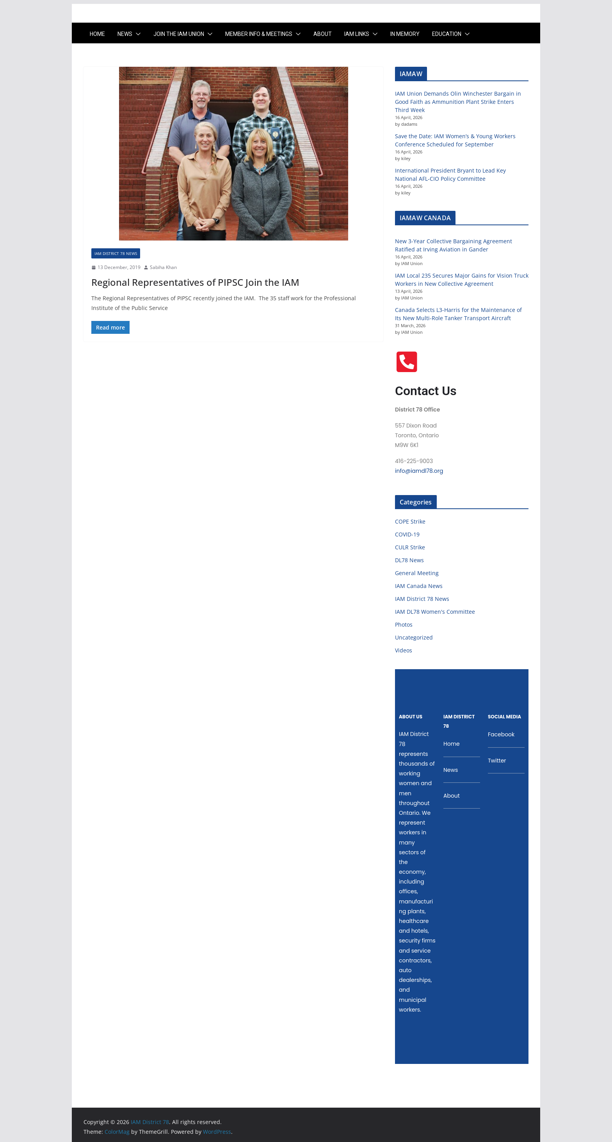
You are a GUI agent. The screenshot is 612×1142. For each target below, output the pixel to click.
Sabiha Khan (163, 267)
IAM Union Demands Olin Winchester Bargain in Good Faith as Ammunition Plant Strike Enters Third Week (458, 102)
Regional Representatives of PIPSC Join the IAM (195, 282)
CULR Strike (410, 547)
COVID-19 (407, 534)
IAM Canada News (419, 586)
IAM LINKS (356, 34)
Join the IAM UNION (178, 34)
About (322, 34)
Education (446, 34)
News (124, 34)
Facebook (501, 734)
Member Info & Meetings (258, 34)
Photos (404, 624)
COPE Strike (410, 521)
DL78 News (409, 560)
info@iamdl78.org (419, 471)
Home (97, 34)
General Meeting (417, 573)
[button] (136, 34)
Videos (403, 650)
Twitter (497, 760)
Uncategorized (414, 637)
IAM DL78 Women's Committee (435, 611)
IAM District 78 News (115, 253)
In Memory (405, 34)
